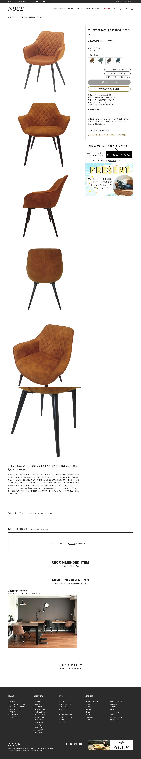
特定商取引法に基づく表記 (17, 704)
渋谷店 (88, 714)
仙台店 (88, 704)
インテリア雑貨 (120, 135)
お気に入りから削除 (118, 73)
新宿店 (88, 712)
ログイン (112, 161)
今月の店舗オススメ (41, 712)
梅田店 (112, 709)
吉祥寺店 (88, 709)
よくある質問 (39, 730)
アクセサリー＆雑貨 (66, 717)
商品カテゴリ (58, 9)
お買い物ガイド (39, 720)
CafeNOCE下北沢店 (116, 717)
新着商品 (71, 9)
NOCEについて (14, 714)
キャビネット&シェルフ (68, 714)
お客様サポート (126, 2)
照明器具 (63, 720)
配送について (39, 727)
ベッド (63, 709)
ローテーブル (64, 712)
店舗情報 (118, 2)
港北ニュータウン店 (116, 701)
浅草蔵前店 (89, 717)
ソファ (63, 701)
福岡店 (112, 714)
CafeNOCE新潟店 (115, 720)
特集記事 (79, 9)
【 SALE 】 (107, 9)
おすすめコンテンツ (92, 9)
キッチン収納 (109, 135)
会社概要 (12, 701)
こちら (45, 529)
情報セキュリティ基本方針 (17, 707)
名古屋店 (113, 707)
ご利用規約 (13, 717)
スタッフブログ (39, 717)
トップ (10, 17)
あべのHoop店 (114, 712)
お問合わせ (38, 732)
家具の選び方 (39, 722)
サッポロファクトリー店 (93, 701)
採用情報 (12, 712)
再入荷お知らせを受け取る (109, 89)
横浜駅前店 (113, 704)
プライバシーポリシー (16, 709)
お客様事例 (38, 707)
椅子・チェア (64, 707)
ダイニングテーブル (95, 135)
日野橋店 (88, 720)
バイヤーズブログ (40, 714)
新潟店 (88, 707)
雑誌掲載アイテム (40, 709)
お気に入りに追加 (118, 70)
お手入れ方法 (39, 725)
